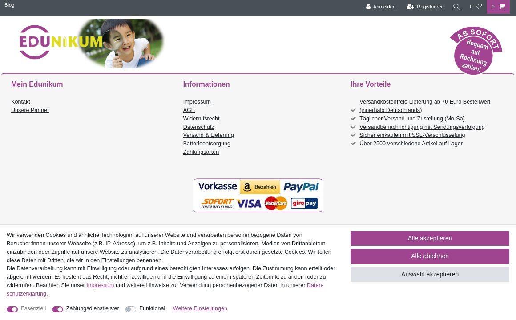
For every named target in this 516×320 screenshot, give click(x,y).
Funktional (152, 308)
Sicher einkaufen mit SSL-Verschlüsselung (412, 135)
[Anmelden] (379, 7)
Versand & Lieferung (208, 135)
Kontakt (20, 102)
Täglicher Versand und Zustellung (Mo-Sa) (412, 119)
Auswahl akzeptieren (430, 274)
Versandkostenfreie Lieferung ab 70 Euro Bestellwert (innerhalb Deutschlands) (424, 106)
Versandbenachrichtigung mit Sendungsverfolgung (421, 127)
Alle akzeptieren (430, 238)
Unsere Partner (30, 110)
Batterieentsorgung (206, 143)
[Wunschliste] (476, 7)
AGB (189, 110)
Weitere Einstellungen (200, 308)
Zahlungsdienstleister (92, 308)
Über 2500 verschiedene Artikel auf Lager (411, 143)
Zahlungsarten (201, 152)
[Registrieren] (423, 7)
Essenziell (33, 308)
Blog (9, 5)
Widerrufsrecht (201, 119)
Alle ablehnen (430, 256)
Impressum (197, 102)
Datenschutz (198, 127)
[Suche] (456, 7)
